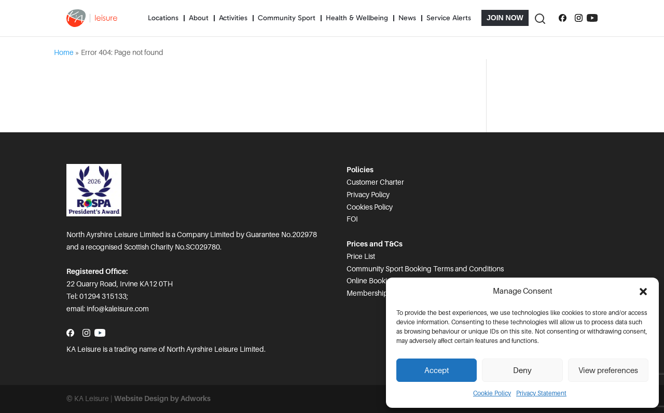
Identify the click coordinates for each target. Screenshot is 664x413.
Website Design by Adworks (162, 398)
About (199, 17)
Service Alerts (448, 17)
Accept (436, 370)
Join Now (505, 17)
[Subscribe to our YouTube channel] (592, 18)
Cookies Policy (370, 207)
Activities (233, 17)
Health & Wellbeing (357, 17)
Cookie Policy (492, 393)
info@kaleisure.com (118, 309)
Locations (163, 17)
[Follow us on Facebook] (562, 18)
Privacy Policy (368, 194)
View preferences (608, 370)
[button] (643, 291)
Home (64, 52)
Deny (522, 370)
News (407, 17)
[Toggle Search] (539, 18)
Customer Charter (375, 182)
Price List (361, 256)
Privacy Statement (541, 393)
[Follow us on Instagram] (579, 18)
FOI (352, 219)
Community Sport (286, 17)
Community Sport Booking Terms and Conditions (425, 269)
